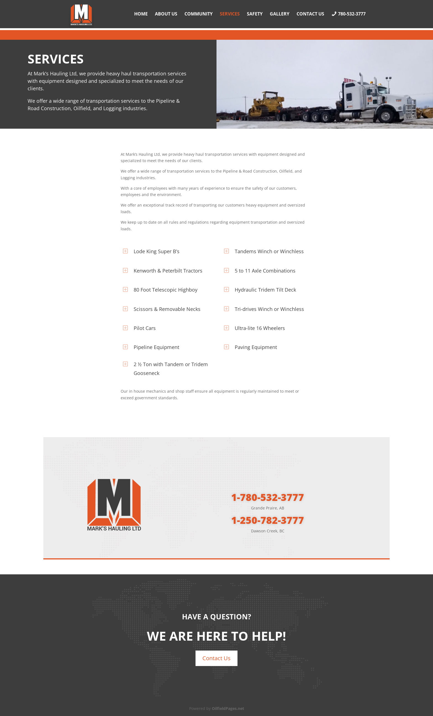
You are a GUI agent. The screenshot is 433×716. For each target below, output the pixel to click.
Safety (255, 14)
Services (230, 14)
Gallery (279, 14)
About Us (166, 14)
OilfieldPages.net (228, 708)
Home (141, 14)
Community (198, 14)
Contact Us (310, 14)
